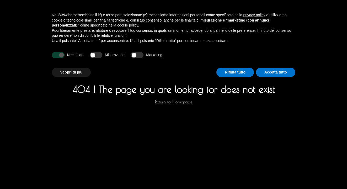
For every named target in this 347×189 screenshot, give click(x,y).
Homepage (182, 101)
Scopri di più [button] (71, 72)
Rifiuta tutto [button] (235, 72)
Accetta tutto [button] (275, 72)
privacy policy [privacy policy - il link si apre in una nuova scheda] (254, 15)
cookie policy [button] (127, 25)
